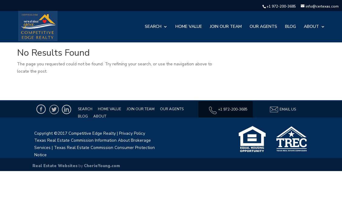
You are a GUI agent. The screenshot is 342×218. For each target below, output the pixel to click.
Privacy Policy (132, 133)
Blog (290, 27)
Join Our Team (226, 27)
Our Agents (263, 27)
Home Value (188, 27)
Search (153, 27)
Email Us (282, 109)
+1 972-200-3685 (281, 6)
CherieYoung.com (102, 166)
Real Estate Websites (55, 166)
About (311, 27)
